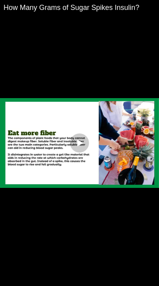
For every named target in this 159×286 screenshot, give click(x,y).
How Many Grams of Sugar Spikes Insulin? (71, 8)
